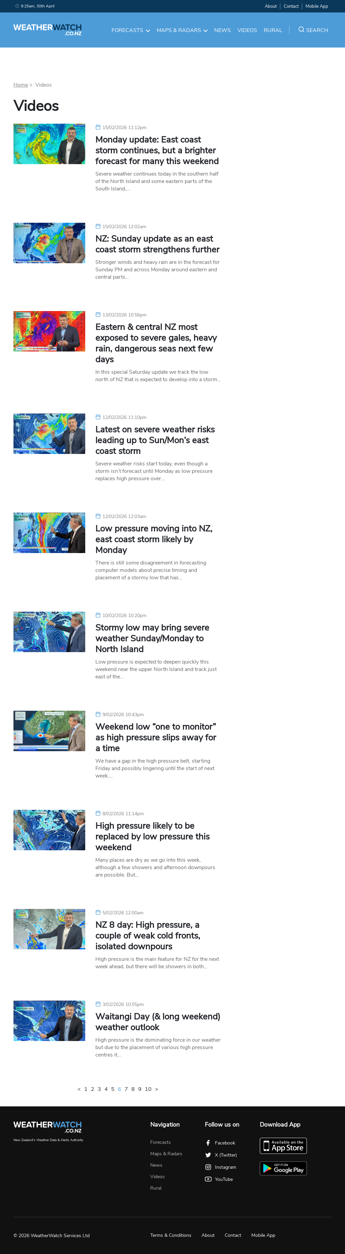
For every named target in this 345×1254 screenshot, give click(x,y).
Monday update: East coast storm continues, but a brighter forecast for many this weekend (157, 150)
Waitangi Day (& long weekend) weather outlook (157, 1022)
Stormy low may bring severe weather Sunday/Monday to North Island (152, 638)
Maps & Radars (182, 30)
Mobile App (317, 6)
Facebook (220, 1143)
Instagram (220, 1167)
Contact (291, 6)
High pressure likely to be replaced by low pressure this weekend (152, 837)
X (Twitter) (221, 1155)
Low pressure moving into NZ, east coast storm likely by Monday (153, 539)
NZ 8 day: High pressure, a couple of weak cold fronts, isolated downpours (147, 936)
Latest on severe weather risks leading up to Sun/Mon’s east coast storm (155, 440)
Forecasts (131, 30)
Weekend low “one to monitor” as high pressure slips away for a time (155, 738)
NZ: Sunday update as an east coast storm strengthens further (157, 244)
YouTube (219, 1179)
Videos (247, 30)
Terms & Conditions (170, 1235)
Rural (273, 30)
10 (148, 1089)
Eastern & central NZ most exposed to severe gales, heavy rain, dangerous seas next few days (156, 343)
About (271, 6)
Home (20, 85)
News (222, 30)
